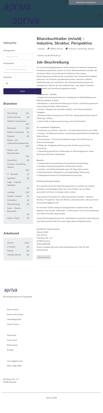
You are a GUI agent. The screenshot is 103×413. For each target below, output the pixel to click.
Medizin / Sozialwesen (16, 121)
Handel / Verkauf (14, 196)
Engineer (11, 136)
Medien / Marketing (15, 132)
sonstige (10, 192)
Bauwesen (11, 128)
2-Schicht (11, 247)
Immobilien (12, 200)
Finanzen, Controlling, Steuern (82, 49)
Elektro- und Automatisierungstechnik (17, 141)
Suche (22, 91)
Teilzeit (10, 251)
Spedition (11, 178)
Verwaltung (12, 113)
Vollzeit (10, 243)
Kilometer (7, 77)
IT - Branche (12, 174)
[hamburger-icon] (66, 2)
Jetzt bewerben (44, 257)
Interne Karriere (14, 117)
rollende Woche (14, 255)
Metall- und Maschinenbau (13, 151)
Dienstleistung (13, 204)
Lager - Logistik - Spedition (14, 183)
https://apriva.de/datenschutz (78, 221)
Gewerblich (12, 160)
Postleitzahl (8, 63)
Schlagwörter (9, 50)
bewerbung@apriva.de (49, 203)
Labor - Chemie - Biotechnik (14, 209)
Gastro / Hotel (13, 218)
